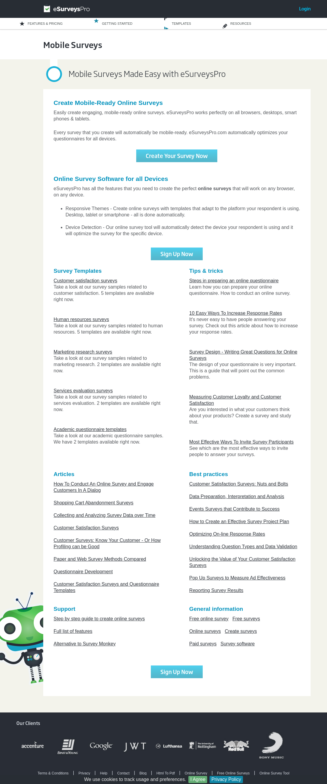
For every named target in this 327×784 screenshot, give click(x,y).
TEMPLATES (181, 23)
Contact (123, 773)
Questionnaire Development (83, 571)
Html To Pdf (165, 773)
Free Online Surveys (233, 773)
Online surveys (205, 631)
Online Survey (196, 773)
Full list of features (73, 631)
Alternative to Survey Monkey (85, 643)
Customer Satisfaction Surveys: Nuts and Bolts (238, 483)
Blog (143, 773)
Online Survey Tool (274, 773)
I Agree (197, 779)
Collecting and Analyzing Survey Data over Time (105, 515)
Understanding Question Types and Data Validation (243, 546)
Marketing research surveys (83, 351)
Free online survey (209, 618)
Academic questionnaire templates (90, 429)
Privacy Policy (226, 779)
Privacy (84, 773)
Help (104, 773)
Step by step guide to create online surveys (99, 618)
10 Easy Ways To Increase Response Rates (235, 313)
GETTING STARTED (117, 23)
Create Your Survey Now (177, 155)
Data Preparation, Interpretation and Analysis (236, 496)
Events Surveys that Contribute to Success (234, 509)
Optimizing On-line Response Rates (227, 534)
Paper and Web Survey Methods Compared (100, 559)
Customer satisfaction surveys (85, 280)
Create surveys (241, 631)
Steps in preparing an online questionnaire (234, 280)
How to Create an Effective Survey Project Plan (239, 521)
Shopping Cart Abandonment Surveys (94, 502)
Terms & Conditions (53, 773)
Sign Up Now (176, 254)
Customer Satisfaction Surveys (86, 527)
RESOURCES (240, 23)
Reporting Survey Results (216, 590)
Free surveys (246, 618)
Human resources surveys (81, 319)
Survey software (238, 643)
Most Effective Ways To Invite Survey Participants (241, 441)
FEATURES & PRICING (45, 23)
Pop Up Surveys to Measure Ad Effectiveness (237, 577)
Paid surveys (203, 643)
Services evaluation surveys (83, 390)
